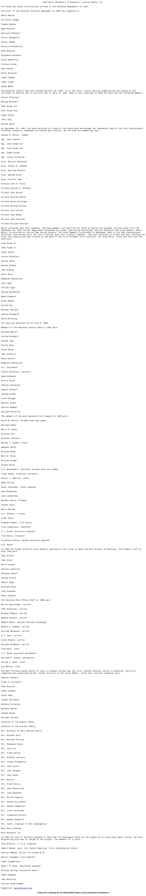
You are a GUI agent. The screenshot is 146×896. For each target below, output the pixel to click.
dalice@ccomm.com (23, 888)
